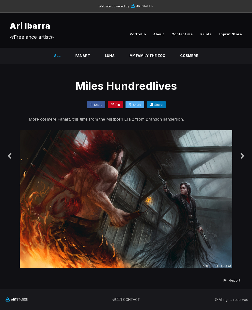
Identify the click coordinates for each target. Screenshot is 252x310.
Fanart (82, 56)
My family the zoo (147, 56)
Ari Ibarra (30, 26)
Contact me (182, 34)
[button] (231, 280)
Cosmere (189, 56)
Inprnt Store (230, 34)
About (158, 34)
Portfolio (138, 34)
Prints (206, 34)
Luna (110, 56)
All (57, 56)
